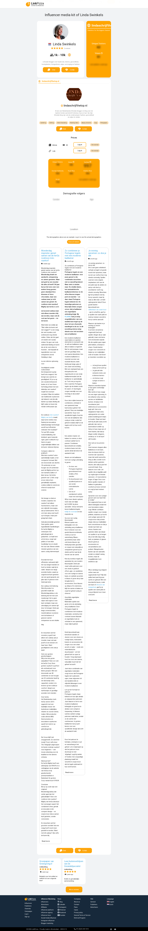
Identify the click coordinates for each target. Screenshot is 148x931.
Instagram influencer (48, 920)
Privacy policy (78, 912)
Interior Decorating (62, 123)
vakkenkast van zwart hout (97, 310)
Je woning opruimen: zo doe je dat (97, 253)
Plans (76, 907)
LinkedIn (62, 904)
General (92, 902)
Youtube (62, 915)
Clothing (51, 123)
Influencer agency (47, 912)
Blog (61, 902)
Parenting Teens (74, 123)
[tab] (49, 81)
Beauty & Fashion (86, 123)
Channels (28, 908)
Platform (82, 3)
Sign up (27, 916)
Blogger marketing (47, 923)
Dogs (95, 123)
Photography (103, 123)
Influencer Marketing (48, 899)
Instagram (63, 907)
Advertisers (48, 3)
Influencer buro (46, 915)
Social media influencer (48, 918)
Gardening (43, 123)
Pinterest (63, 910)
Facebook (63, 912)
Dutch (110, 904)
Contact (76, 904)
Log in (26, 914)
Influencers (60, 3)
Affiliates (72, 3)
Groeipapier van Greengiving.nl (46, 862)
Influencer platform (47, 910)
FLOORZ (68, 317)
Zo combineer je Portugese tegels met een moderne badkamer (73, 254)
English (110, 902)
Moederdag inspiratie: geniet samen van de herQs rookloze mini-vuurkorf (50, 255)
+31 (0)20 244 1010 (81, 929)
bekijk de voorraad (71, 512)
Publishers (28, 906)
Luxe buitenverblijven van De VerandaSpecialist (73, 863)
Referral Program (79, 918)
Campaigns (28, 911)
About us (77, 902)
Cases (76, 910)
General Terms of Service (82, 915)
